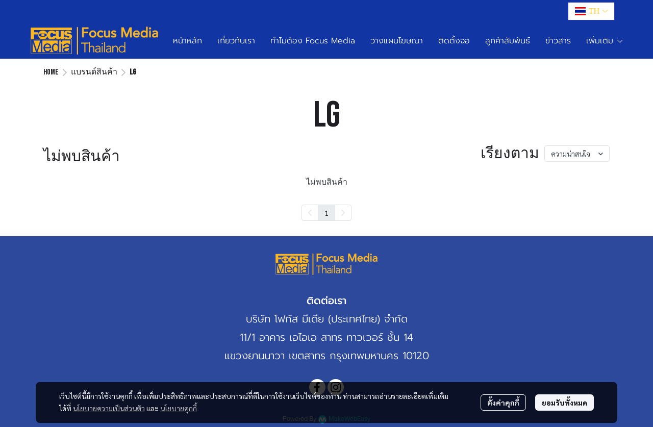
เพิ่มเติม (605, 41)
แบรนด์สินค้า (94, 72)
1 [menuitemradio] (326, 212)
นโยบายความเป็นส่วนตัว (109, 408)
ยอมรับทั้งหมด (564, 402)
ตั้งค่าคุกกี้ (503, 402)
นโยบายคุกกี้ (178, 408)
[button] (591, 11)
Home (51, 72)
